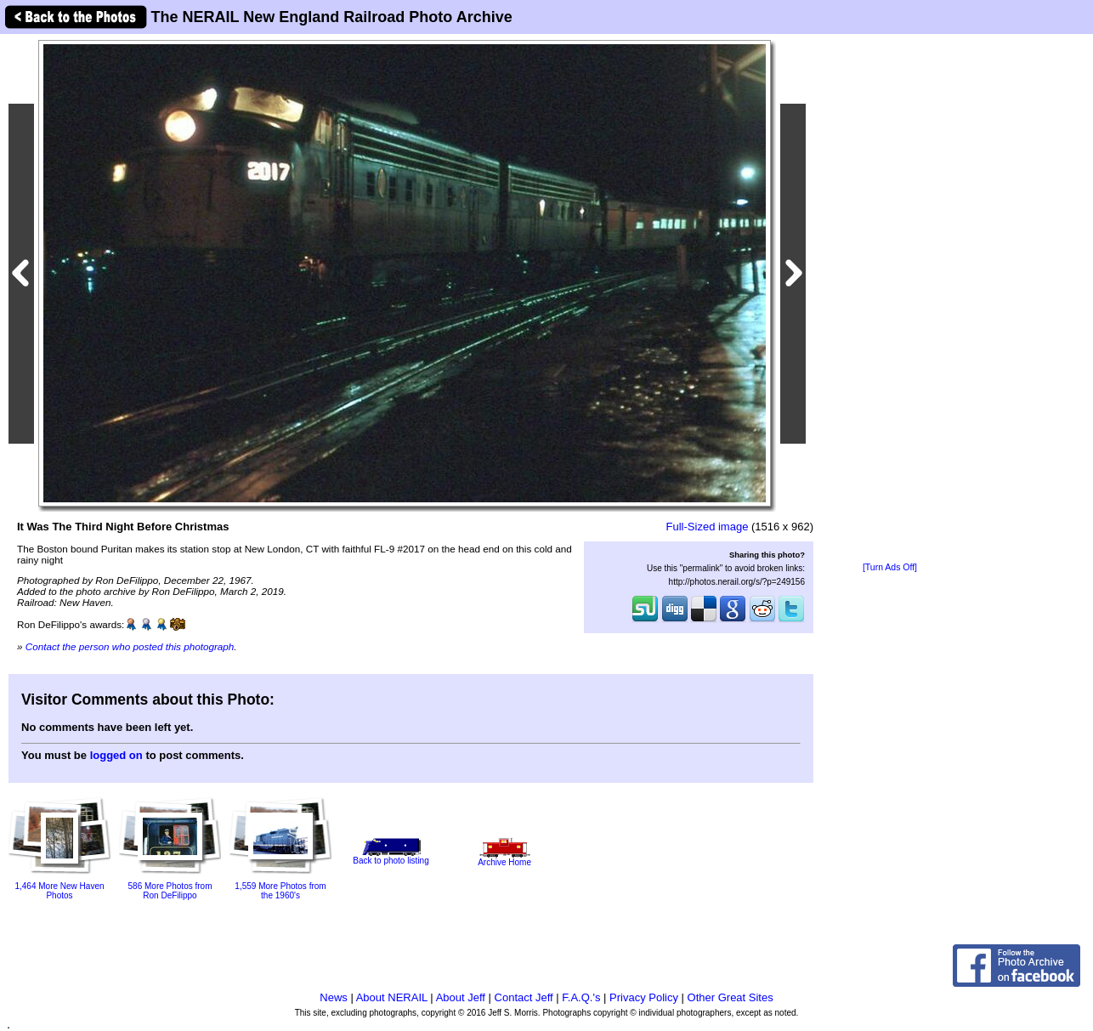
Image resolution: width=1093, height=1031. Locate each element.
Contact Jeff (524, 997)
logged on (116, 755)
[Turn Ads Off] (890, 567)
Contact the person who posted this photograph (130, 646)
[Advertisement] (890, 299)
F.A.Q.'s (581, 997)
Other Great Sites (730, 997)
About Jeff (460, 997)
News (334, 997)
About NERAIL (392, 997)
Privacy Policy (643, 997)
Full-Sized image (707, 526)
